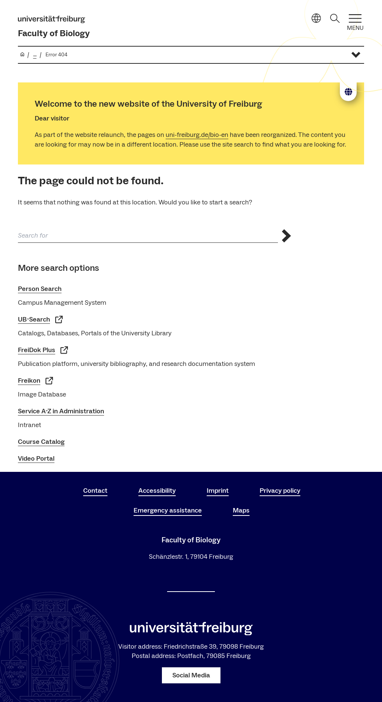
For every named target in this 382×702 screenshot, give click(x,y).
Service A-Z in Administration (61, 411)
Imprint (218, 490)
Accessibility (157, 490)
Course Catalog (41, 442)
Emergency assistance (168, 510)
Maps (241, 510)
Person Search (40, 289)
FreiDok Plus (43, 350)
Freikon (35, 381)
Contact (95, 490)
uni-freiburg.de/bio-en (197, 135)
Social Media (191, 675)
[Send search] (286, 236)
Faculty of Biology (54, 33)
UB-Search (40, 319)
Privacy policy (280, 490)
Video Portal (36, 458)
